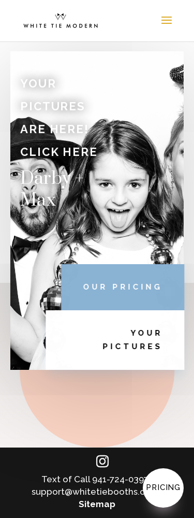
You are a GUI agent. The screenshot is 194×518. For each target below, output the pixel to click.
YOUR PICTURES (137, 339)
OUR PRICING (127, 287)
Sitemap (97, 504)
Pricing (163, 487)
